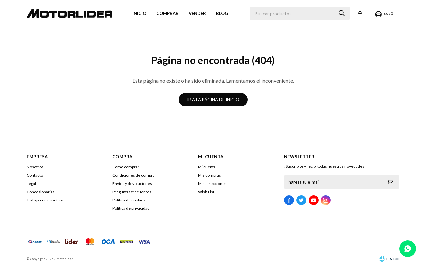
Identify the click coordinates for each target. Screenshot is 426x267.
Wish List (206, 191)
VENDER (197, 13)
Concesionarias (41, 191)
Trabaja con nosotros (45, 200)
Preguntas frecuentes (131, 191)
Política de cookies (128, 200)
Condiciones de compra (133, 175)
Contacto (35, 175)
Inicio (139, 13)
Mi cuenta (207, 166)
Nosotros (35, 166)
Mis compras (209, 175)
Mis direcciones (212, 183)
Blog (222, 13)
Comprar (167, 13)
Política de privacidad (131, 208)
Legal (31, 183)
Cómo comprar (125, 166)
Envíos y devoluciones (132, 183)
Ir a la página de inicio (213, 99)
